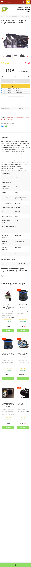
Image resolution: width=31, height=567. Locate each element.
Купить (15, 81)
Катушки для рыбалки (13, 16)
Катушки (23, 16)
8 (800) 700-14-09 (24, 8)
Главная (3, 16)
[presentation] (3, 38)
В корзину (8, 330)
